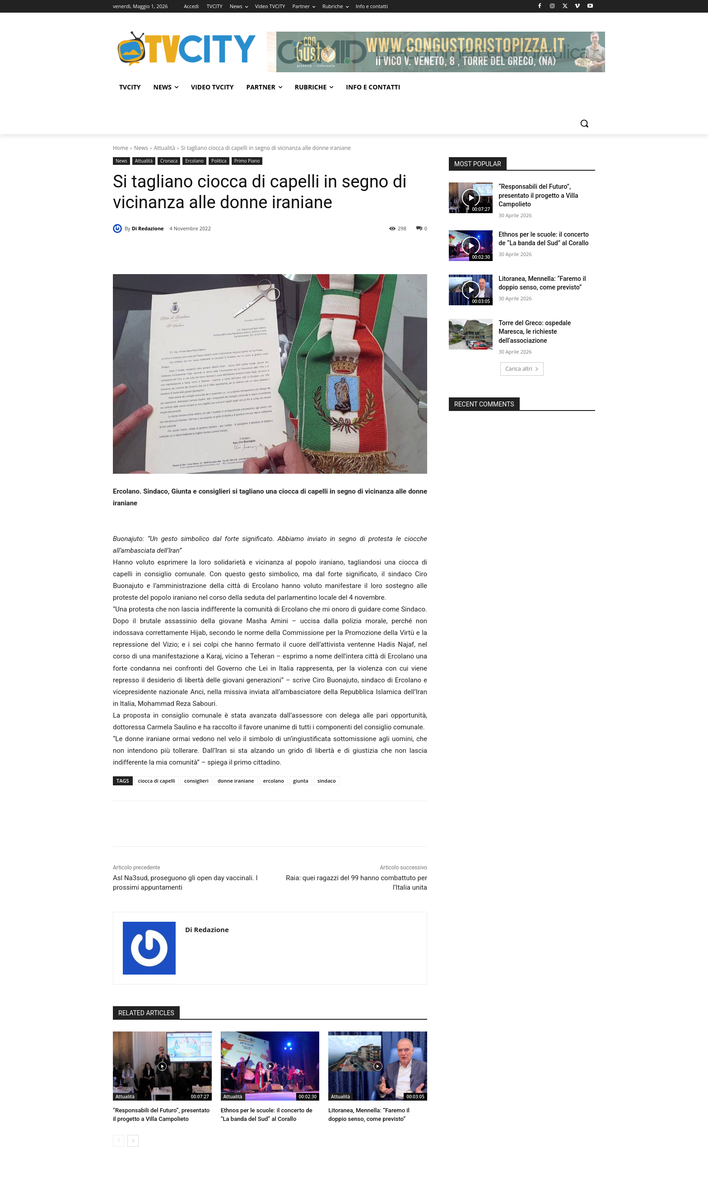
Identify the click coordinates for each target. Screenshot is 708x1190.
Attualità (164, 148)
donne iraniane (236, 780)
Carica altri (522, 369)
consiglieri (196, 780)
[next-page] (133, 1141)
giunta (300, 780)
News (141, 148)
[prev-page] (118, 1141)
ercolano (273, 780)
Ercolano (194, 161)
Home (120, 148)
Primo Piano (247, 161)
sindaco (326, 780)
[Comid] (431, 52)
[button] (584, 123)
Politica (219, 161)
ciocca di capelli (156, 780)
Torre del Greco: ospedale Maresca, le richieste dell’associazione (534, 331)
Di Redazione (148, 228)
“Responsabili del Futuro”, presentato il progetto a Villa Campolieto (538, 195)
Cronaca (169, 161)
